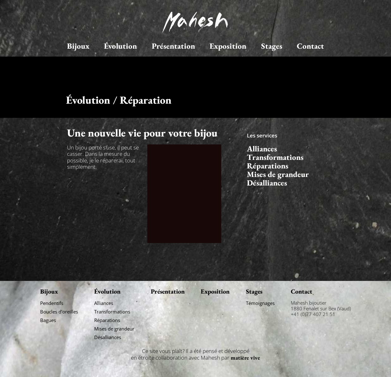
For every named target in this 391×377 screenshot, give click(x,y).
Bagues (48, 320)
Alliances (262, 148)
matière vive (245, 357)
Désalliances (267, 183)
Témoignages (260, 303)
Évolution (120, 46)
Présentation (173, 46)
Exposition (228, 46)
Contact (310, 46)
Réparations (267, 165)
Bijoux (78, 46)
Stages (271, 46)
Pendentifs (51, 303)
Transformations (275, 157)
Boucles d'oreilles (59, 311)
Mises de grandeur (278, 174)
